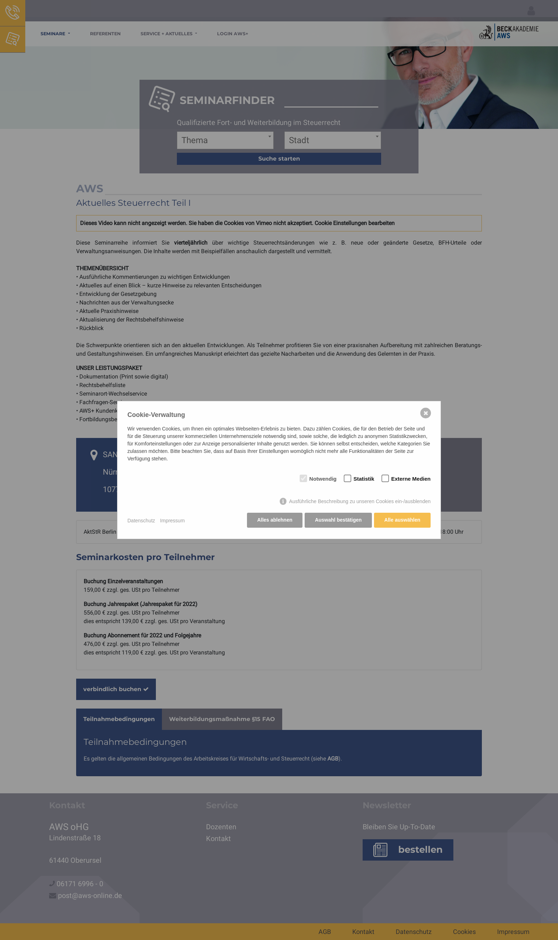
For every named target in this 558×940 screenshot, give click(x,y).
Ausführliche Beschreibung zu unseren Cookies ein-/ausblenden (360, 502)
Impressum (172, 520)
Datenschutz (141, 520)
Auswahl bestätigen (337, 520)
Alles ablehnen (273, 520)
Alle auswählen (402, 520)
